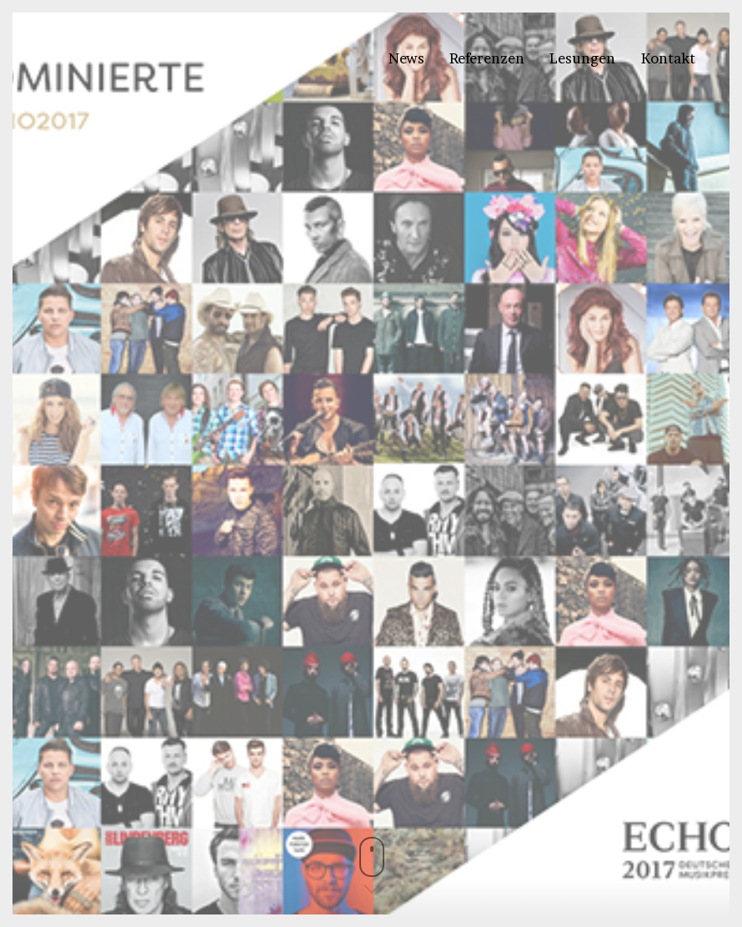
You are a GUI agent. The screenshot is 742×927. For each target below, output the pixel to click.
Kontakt (668, 58)
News (406, 58)
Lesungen (582, 58)
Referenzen (486, 58)
